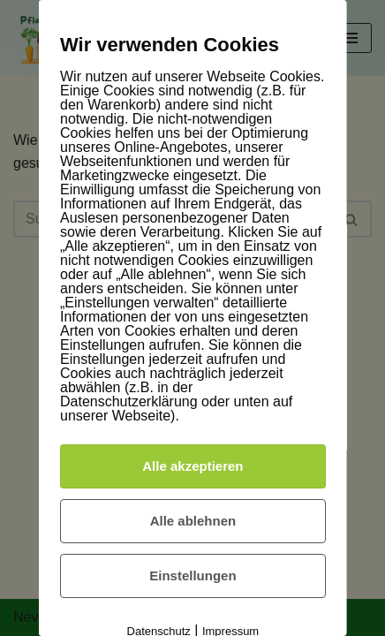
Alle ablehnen (192, 520)
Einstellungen (192, 575)
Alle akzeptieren (192, 465)
